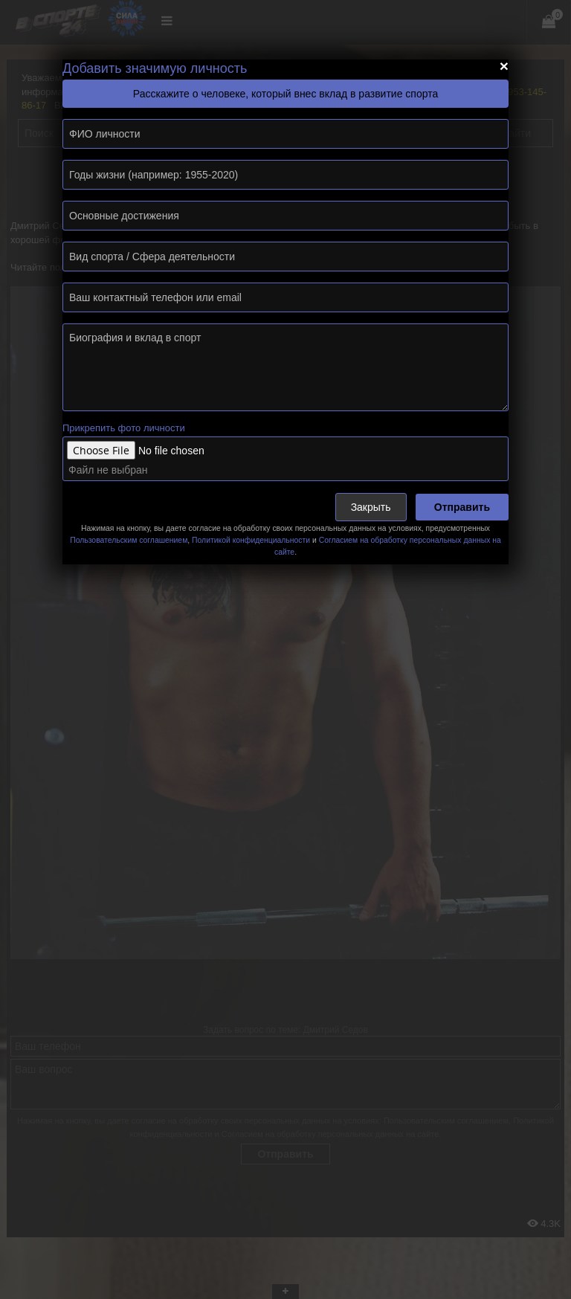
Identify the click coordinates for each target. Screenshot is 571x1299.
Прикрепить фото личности (123, 428)
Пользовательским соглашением (128, 540)
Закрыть (371, 507)
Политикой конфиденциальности (251, 540)
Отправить (462, 507)
